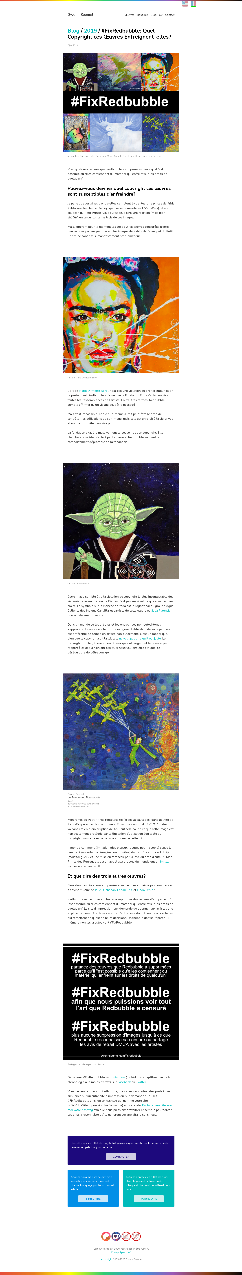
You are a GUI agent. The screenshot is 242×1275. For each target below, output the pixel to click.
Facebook (124, 1082)
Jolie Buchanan (105, 890)
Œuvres (129, 15)
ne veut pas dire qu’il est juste (140, 638)
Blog (153, 15)
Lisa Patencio (161, 611)
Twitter (141, 1082)
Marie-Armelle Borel (94, 391)
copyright (106, 1259)
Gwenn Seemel (80, 14)
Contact (169, 15)
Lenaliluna (124, 890)
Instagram (118, 1077)
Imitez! (164, 862)
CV (161, 15)
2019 (90, 30)
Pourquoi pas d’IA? (121, 1252)
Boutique (142, 15)
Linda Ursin (145, 890)
